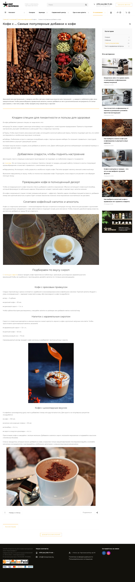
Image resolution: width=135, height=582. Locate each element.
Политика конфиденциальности (81, 557)
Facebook (104, 553)
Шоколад (7, 163)
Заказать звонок (124, 4)
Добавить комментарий (51, 534)
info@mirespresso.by (46, 557)
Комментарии (10, 527)
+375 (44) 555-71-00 (104, 4)
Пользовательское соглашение (81, 559)
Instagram (108, 553)
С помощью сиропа (10, 275)
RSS (130, 24)
